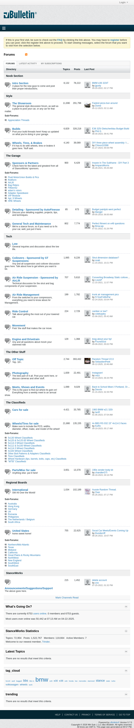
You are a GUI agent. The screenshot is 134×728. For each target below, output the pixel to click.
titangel (99, 212)
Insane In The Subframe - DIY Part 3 (110, 163)
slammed (91, 681)
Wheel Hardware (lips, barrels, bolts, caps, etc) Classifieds (37, 459)
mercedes (82, 681)
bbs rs (31, 681)
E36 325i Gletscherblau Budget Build (110, 128)
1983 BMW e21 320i (102, 409)
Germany (12, 509)
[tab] (10, 63)
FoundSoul (100, 341)
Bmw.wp (99, 226)
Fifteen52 (12, 188)
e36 (61, 680)
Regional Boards (16, 482)
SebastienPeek (102, 361)
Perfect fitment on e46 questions (108, 223)
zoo (97, 582)
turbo (113, 681)
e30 (56, 680)
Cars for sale (20, 409)
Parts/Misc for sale (24, 470)
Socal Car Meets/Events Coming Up (110, 530)
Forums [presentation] (10, 63)
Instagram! (97, 373)
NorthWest (13, 558)
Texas (11, 547)
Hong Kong (13, 506)
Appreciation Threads (18, 120)
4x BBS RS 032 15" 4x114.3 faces (109, 423)
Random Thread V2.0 (103, 359)
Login (123, 2)
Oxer (97, 492)
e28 (51, 681)
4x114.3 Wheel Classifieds (21, 448)
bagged (19, 681)
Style (9, 95)
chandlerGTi (101, 472)
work (30, 685)
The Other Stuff (15, 351)
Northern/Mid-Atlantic (18, 544)
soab (97, 260)
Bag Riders (13, 185)
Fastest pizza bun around (105, 103)
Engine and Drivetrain (26, 339)
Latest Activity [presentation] (28, 63)
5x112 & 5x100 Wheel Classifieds (25, 445)
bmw (41, 679)
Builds (16, 128)
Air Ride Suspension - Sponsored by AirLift (35, 279)
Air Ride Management (25, 294)
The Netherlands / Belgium (21, 519)
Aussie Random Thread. (104, 489)
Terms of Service (105, 715)
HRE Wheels (14, 201)
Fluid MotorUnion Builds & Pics (23, 177)
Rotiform (12, 180)
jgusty (98, 85)
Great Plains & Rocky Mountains (24, 555)
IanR (97, 412)
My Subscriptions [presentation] (51, 63)
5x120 (8, 681)
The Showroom (21, 103)
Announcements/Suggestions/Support (29, 588)
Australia (12, 503)
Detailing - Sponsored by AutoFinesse (36, 209)
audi (13, 681)
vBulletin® (114, 722)
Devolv (98, 389)
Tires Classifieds (16, 456)
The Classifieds (15, 402)
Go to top (124, 715)
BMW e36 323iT (100, 83)
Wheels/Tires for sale (25, 423)
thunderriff (100, 533)
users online (39, 613)
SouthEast (13, 565)
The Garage (13, 155)
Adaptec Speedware (18, 193)
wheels (23, 684)
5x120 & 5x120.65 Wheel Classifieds (26, 440)
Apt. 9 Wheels (15, 198)
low (76, 681)
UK (9, 511)
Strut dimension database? (105, 257)
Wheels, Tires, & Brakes (27, 142)
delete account (99, 580)
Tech (9, 236)
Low (15, 243)
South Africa (14, 522)
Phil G (98, 131)
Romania (12, 514)
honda (71, 681)
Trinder (46, 641)
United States (20, 530)
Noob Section (14, 75)
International (20, 489)
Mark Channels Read (66, 597)
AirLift (11, 182)
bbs (25, 680)
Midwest (12, 550)
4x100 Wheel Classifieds (20, 451)
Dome (98, 105)
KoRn (98, 426)
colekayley (100, 314)
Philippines (13, 517)
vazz (97, 375)
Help (57, 715)
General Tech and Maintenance (31, 223)
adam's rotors (14, 190)
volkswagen (12, 684)
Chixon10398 (102, 145)
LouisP (98, 280)
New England (14, 560)
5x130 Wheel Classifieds (20, 437)
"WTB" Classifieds (17, 461)
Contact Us (71, 715)
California (13, 552)
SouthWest (13, 563)
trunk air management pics (105, 294)
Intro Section (20, 83)
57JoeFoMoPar (103, 297)
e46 (66, 681)
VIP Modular (14, 195)
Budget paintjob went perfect (106, 209)
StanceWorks (14, 573)
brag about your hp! (102, 339)
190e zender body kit (102, 470)
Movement (18, 325)
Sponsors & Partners (25, 163)
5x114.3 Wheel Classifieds (21, 443)
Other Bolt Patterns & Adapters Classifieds (29, 453)
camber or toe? (99, 311)
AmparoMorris (102, 165)
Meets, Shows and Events (28, 387)
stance (100, 680)
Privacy (86, 715)
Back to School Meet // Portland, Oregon (112, 387)
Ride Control (20, 311)
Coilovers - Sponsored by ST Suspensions (30, 259)
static (108, 681)
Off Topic (18, 359)
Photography (20, 373)
